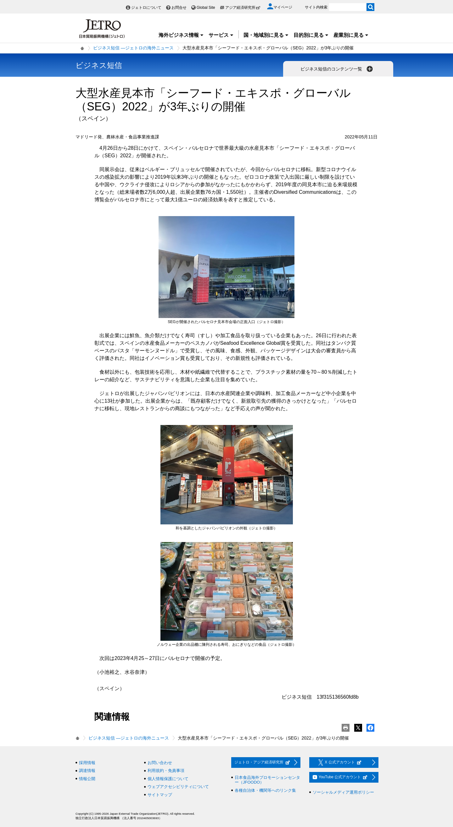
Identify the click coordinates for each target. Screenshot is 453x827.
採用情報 (87, 762)
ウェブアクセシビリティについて (178, 786)
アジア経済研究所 (242, 7)
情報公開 (87, 778)
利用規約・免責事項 (166, 770)
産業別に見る (351, 35)
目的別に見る (311, 35)
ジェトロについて (146, 7)
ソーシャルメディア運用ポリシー (343, 792)
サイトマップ (160, 794)
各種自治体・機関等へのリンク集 (265, 790)
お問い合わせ (160, 762)
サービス (221, 35)
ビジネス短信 (99, 65)
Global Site (206, 7)
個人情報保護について (168, 778)
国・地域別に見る (266, 35)
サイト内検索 (316, 7)
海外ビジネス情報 (181, 35)
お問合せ (179, 7)
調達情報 (87, 770)
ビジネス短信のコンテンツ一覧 (337, 68)
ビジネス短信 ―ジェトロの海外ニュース (133, 47)
